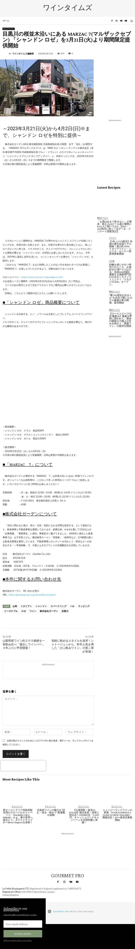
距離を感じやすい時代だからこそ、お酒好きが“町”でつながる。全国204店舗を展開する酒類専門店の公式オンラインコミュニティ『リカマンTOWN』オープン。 (120, 274)
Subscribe (22, 933)
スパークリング (58, 606)
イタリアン (26, 606)
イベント (112, 238)
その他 (111, 261)
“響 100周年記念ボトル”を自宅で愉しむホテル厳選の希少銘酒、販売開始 (120, 299)
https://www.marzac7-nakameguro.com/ (42, 277)
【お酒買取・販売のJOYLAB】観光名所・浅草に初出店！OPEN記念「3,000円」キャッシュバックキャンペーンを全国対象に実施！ (84, 816)
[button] (131, 21)
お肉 (14, 606)
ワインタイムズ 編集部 (23, 54)
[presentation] (23, 765)
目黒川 (65, 611)
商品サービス (102, 218)
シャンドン (41, 606)
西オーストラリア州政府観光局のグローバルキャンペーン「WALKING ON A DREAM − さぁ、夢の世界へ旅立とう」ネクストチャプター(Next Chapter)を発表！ (18, 816)
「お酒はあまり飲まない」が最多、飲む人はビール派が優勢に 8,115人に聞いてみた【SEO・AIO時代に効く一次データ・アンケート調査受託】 (115, 226)
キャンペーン (8, 29)
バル (72, 606)
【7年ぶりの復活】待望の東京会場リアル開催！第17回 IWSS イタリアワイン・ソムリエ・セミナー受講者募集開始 (120, 247)
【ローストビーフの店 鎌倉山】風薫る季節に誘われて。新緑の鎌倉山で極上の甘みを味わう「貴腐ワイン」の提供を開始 (120, 319)
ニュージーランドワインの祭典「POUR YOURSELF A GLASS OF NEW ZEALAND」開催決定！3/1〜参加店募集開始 (117, 815)
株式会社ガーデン (49, 611)
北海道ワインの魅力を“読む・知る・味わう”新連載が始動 (51, 812)
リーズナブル (11, 611)
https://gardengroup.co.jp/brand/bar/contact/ (32, 594)
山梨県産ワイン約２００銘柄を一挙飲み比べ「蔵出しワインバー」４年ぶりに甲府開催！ (24, 644)
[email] (23, 924)
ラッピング (83, 606)
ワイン (32, 611)
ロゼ (23, 611)
